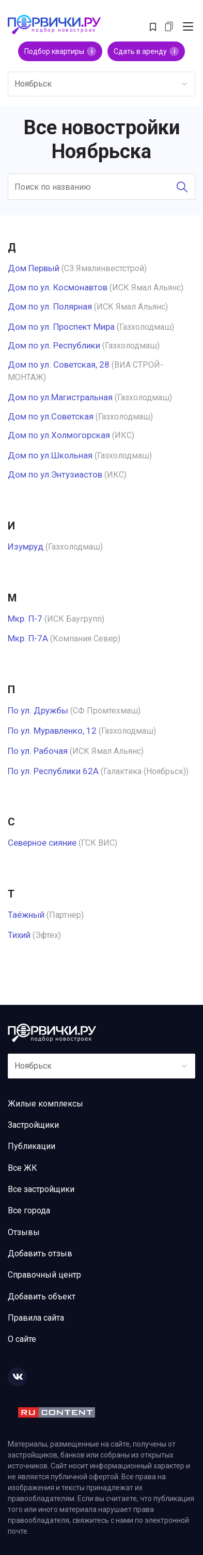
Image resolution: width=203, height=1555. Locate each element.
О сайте (22, 1339)
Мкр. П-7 (25, 618)
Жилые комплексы (45, 1104)
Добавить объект (41, 1296)
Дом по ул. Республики (54, 345)
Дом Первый (33, 268)
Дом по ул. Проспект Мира (61, 326)
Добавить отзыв (40, 1253)
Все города (29, 1210)
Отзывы (24, 1232)
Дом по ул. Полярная (50, 306)
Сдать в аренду (146, 51)
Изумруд (25, 546)
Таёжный (26, 914)
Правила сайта (36, 1318)
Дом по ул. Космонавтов (57, 287)
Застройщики (33, 1125)
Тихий (19, 935)
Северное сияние (42, 842)
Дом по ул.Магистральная (60, 397)
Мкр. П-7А (28, 638)
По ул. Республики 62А (53, 771)
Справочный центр (44, 1275)
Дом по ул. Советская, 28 (59, 364)
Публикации (31, 1146)
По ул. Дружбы (38, 710)
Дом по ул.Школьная (50, 455)
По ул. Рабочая (38, 751)
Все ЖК (22, 1168)
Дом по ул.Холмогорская (59, 435)
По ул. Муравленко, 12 (52, 730)
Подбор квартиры (60, 51)
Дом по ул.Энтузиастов (55, 474)
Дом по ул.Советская (50, 416)
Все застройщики (41, 1189)
